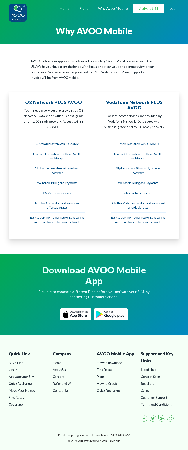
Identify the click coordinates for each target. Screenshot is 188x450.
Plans (83, 8)
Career (146, 390)
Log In (174, 8)
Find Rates (16, 397)
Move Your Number (23, 390)
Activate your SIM (22, 377)
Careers (58, 377)
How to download (109, 363)
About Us (59, 370)
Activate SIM (148, 8)
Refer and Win (63, 383)
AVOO (111, 440)
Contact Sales (150, 377)
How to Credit (107, 383)
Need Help (148, 370)
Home (64, 8)
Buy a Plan (16, 363)
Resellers (147, 383)
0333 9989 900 (120, 435)
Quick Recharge (20, 383)
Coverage (16, 404)
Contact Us (61, 390)
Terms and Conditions (156, 404)
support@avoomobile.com (83, 435)
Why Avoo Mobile (113, 8)
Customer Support (154, 397)
